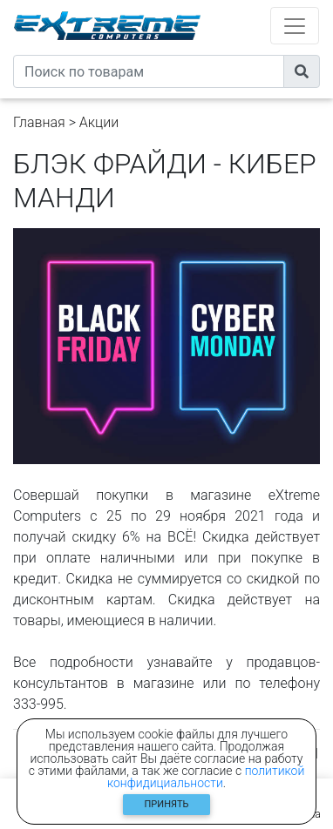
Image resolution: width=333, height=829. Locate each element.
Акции (99, 122)
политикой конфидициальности (205, 777)
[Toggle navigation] (294, 25)
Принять (167, 804)
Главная (39, 122)
